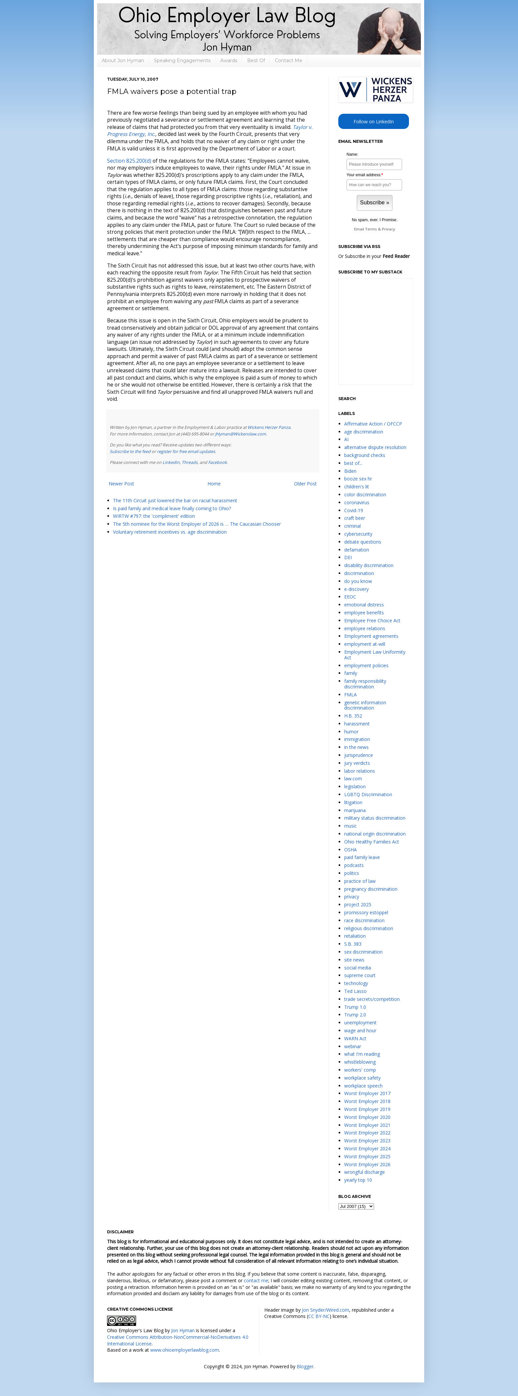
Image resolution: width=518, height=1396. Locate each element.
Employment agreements (371, 636)
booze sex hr (358, 478)
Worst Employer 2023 (367, 1140)
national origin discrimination (375, 834)
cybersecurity (358, 534)
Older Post (305, 483)
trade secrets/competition (372, 999)
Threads (190, 462)
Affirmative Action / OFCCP (373, 424)
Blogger (305, 1366)
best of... (353, 463)
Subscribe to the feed (130, 451)
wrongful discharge (364, 1172)
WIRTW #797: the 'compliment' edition (154, 516)
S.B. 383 (352, 944)
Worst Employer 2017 (367, 1093)
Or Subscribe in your (374, 256)
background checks (364, 455)
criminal (352, 526)
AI (346, 439)
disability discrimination (368, 565)
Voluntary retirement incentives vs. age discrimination (170, 532)
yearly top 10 (358, 1180)
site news (354, 960)
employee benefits (364, 612)
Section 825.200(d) (129, 160)
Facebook (217, 462)
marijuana (355, 810)
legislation (355, 786)
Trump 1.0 (355, 1007)
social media (357, 968)
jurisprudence (358, 755)
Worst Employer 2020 (367, 1117)
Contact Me (288, 60)
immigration (357, 739)
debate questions (362, 542)
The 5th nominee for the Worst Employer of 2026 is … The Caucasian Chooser (197, 524)
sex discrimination (363, 952)
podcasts (354, 865)
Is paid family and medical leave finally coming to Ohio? (172, 508)
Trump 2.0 (355, 1014)
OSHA (350, 849)
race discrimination (364, 920)
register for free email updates (186, 451)
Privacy (388, 228)
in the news (356, 747)
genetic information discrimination (365, 705)
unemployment (360, 1022)
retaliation (355, 936)
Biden (350, 471)
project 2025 (357, 904)
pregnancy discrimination (370, 889)
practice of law (360, 881)
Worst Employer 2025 (367, 1156)
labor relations (359, 771)
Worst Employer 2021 (367, 1125)
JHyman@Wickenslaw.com (240, 434)
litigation (353, 802)
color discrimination (365, 494)
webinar (352, 1046)
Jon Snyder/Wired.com (325, 1310)
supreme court (360, 975)
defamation (356, 550)
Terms (371, 228)
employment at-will (364, 644)
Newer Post (121, 483)
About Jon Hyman (123, 60)
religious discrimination (368, 928)
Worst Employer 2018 (367, 1101)
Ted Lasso (355, 991)
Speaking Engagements (182, 60)
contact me (256, 1280)
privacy (351, 896)
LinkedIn (171, 462)
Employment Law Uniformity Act (374, 655)
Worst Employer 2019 (367, 1109)
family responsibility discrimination (365, 684)
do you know (358, 581)
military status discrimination (374, 818)
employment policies (366, 665)
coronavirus (356, 502)
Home (214, 483)
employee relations (364, 628)
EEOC (350, 597)
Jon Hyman (183, 1330)
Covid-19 (353, 510)
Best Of (256, 60)
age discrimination (363, 432)
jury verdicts (357, 763)
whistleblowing (360, 1062)
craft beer (354, 518)
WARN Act (355, 1038)
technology (356, 983)
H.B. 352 (353, 716)
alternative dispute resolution (375, 447)
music (350, 826)
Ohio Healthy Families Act (371, 842)
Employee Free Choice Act (372, 620)
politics (351, 873)
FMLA (350, 694)
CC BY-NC (319, 1316)
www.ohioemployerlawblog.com (184, 1350)
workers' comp (360, 1070)
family (350, 673)
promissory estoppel (366, 912)
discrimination (359, 573)
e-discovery (356, 589)
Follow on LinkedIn (373, 121)
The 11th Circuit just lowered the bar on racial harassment (175, 500)
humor (351, 731)
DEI (348, 557)
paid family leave (362, 857)
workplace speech (363, 1086)
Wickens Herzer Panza (268, 427)
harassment (357, 723)
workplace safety (362, 1078)
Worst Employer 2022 (367, 1132)
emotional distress (364, 604)
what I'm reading (362, 1054)
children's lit (356, 486)
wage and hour (360, 1030)
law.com (353, 778)
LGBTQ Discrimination (368, 794)
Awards (228, 60)
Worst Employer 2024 (367, 1148)
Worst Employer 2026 (367, 1164)
